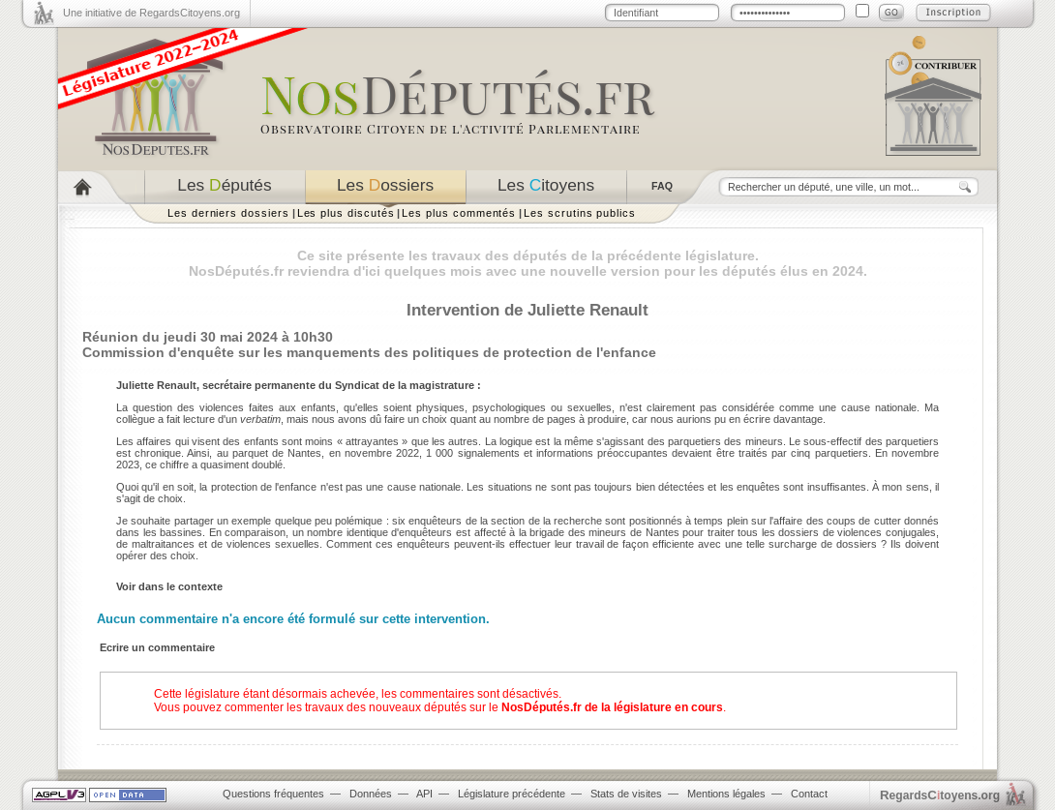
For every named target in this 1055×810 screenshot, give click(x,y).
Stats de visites (626, 793)
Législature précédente (511, 793)
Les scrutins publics (580, 213)
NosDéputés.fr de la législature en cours (612, 707)
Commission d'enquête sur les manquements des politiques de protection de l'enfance (369, 352)
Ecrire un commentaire (157, 647)
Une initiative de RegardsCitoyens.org (151, 12)
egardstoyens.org (940, 795)
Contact (809, 793)
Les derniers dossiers (228, 213)
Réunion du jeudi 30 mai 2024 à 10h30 (207, 337)
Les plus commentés (459, 213)
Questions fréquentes (273, 793)
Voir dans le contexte (169, 586)
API (424, 793)
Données (370, 793)
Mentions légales (726, 793)
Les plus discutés (346, 213)
